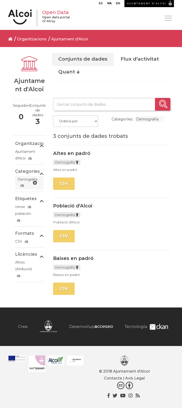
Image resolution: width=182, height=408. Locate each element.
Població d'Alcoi (72, 206)
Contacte (113, 378)
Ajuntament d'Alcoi (69, 39)
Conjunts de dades (82, 59)
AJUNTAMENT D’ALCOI (146, 3)
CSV (64, 183)
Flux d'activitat (140, 59)
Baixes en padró (73, 258)
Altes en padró (71, 153)
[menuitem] (101, 4)
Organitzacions (31, 39)
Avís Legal (135, 378)
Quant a (69, 72)
